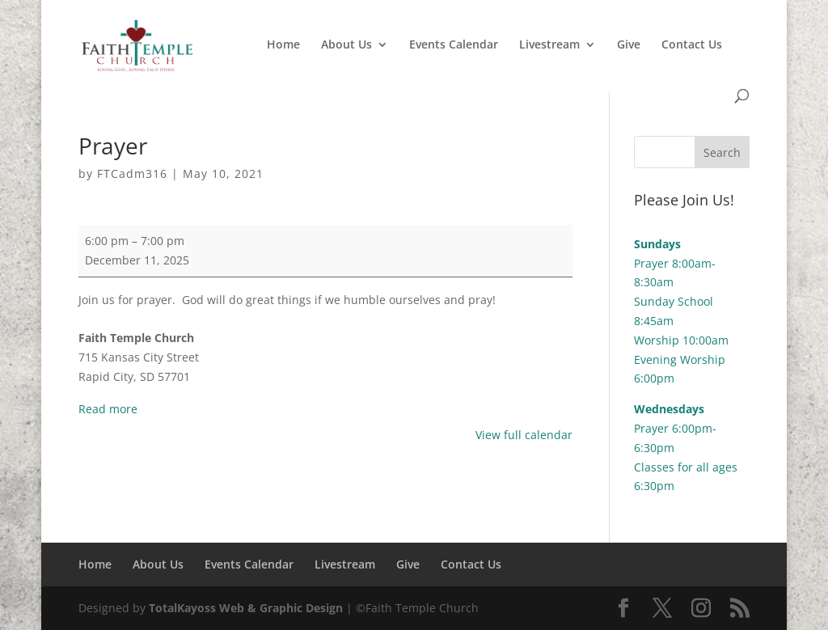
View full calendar (523, 434)
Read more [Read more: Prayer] (107, 408)
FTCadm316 (132, 173)
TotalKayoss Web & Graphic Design (246, 607)
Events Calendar (453, 45)
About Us (346, 45)
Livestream (549, 45)
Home (283, 45)
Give (628, 45)
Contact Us (691, 45)
